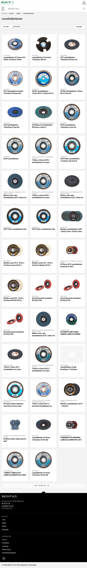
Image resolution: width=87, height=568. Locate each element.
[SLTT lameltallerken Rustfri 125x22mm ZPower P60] (15, 78)
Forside (11, 13)
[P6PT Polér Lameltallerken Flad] (15, 216)
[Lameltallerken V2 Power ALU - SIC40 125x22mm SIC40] (15, 44)
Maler (4, 523)
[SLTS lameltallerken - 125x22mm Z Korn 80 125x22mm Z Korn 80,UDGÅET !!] (15, 112)
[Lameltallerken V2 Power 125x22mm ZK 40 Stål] (43, 460)
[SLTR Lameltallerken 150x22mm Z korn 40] (71, 112)
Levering (5, 546)
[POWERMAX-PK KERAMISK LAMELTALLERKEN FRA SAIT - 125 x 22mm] (71, 424)
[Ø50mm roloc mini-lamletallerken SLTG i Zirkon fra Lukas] (43, 319)
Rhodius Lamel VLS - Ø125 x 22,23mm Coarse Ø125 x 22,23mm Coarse (14, 265)
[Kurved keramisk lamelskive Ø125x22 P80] (15, 319)
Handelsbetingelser (9, 553)
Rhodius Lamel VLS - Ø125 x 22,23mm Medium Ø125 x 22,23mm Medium (42, 265)
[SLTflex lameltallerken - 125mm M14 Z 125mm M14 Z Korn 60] (43, 78)
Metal (18, 13)
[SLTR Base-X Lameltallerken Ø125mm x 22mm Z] (43, 112)
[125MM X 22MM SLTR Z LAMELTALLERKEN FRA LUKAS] (15, 460)
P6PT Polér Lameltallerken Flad (15, 229)
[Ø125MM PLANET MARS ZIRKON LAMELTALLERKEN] (71, 319)
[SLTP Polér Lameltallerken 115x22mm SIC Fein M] (71, 146)
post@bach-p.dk (7, 506)
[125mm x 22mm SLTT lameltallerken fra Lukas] (15, 354)
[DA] (7, 3)
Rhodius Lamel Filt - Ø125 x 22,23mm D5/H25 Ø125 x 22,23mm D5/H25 (14, 300)
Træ (3, 520)
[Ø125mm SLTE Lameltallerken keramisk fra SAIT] (71, 250)
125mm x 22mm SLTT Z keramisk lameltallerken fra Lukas (42, 406)
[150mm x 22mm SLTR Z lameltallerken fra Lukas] (43, 181)
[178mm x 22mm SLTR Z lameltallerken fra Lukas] (43, 146)
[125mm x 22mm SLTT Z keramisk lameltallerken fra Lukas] (43, 389)
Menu (2, 9)
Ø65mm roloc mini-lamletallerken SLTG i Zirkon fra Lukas (15, 197)
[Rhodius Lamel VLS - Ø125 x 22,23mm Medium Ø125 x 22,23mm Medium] (43, 250)
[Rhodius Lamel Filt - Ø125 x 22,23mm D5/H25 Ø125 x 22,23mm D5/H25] (15, 285)
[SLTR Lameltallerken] (15, 146)
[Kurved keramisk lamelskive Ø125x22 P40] (71, 285)
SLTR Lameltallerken (11, 159)
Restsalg (5, 530)
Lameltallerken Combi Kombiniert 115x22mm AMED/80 (68, 369)
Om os (4, 540)
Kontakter (5, 543)
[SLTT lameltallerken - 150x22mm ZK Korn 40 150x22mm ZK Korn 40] (71, 44)
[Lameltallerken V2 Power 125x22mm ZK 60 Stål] (43, 424)
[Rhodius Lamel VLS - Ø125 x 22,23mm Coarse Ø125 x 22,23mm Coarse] (15, 250)
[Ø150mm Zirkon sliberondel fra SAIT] (15, 424)
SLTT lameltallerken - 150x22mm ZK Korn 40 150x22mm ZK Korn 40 (68, 59)
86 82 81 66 (6, 503)
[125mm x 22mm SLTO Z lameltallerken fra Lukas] (43, 354)
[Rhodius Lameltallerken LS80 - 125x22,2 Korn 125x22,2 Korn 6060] (71, 216)
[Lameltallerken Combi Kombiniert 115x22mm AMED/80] (71, 354)
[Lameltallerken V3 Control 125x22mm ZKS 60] (43, 44)
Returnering (6, 549)
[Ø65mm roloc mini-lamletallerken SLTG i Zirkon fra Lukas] (15, 181)
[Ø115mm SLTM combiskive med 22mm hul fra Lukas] (15, 389)
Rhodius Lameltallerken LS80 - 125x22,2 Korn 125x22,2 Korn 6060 (71, 231)
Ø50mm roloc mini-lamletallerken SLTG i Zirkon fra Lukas (43, 335)
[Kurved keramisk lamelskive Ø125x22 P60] (43, 285)
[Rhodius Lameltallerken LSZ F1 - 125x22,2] (71, 389)
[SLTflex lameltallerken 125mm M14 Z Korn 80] (71, 78)
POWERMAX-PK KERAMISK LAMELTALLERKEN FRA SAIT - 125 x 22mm (71, 440)
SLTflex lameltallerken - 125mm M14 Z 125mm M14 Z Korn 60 (43, 93)
